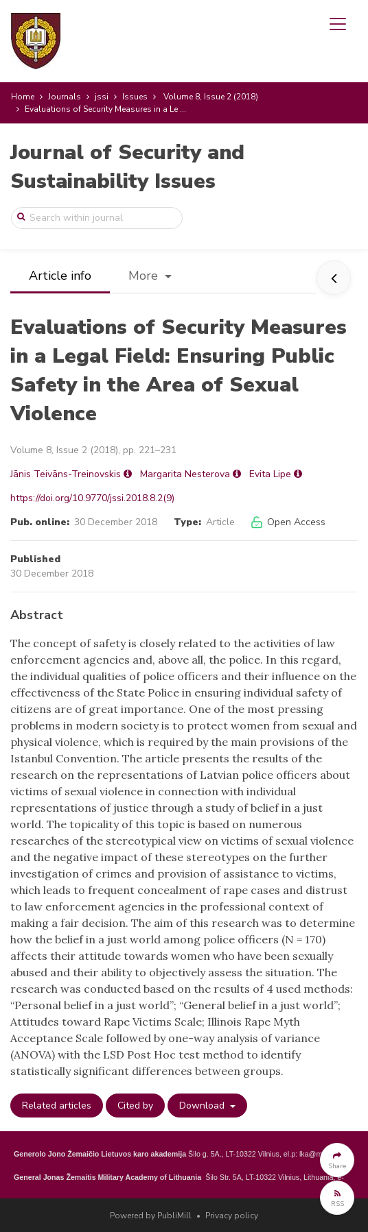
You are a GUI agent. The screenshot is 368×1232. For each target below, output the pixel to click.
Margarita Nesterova (185, 474)
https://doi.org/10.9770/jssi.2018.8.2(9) (92, 498)
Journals (64, 96)
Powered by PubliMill (151, 1215)
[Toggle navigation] (338, 24)
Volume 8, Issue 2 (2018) (210, 96)
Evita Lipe (270, 474)
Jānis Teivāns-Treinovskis (65, 474)
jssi (101, 96)
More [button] (144, 275)
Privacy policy (231, 1215)
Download (203, 1105)
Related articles (56, 1105)
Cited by (135, 1105)
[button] (337, 1160)
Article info (60, 275)
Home (22, 96)
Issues (135, 96)
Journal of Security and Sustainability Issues (127, 166)
